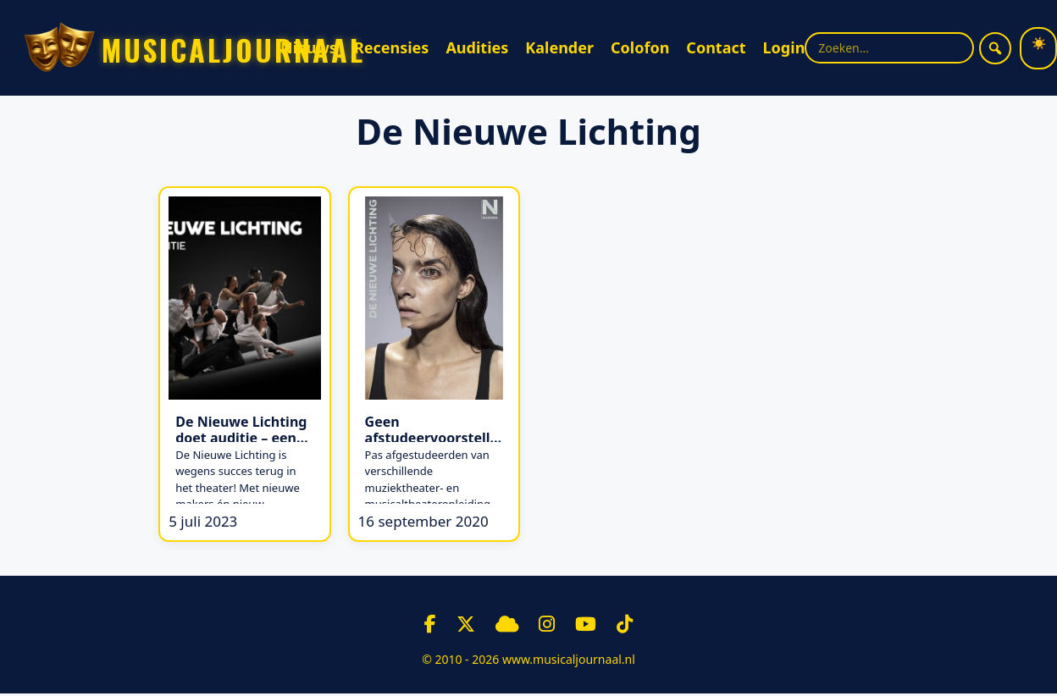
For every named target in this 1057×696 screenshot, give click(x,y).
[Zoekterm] (889, 48)
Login (784, 47)
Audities (476, 47)
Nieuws (308, 47)
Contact (715, 47)
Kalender (559, 47)
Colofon (640, 47)
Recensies (391, 47)
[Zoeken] (995, 48)
